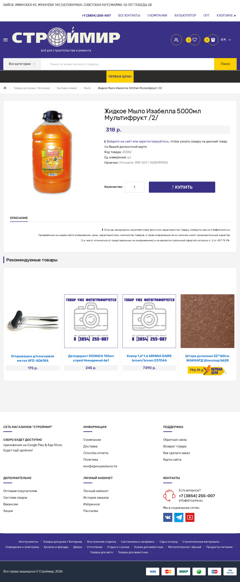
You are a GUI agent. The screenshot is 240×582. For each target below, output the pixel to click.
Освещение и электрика (22, 547)
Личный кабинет (96, 491)
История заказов (96, 498)
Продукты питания (219, 547)
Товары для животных (133, 552)
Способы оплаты (95, 453)
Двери (77, 547)
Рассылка (90, 511)
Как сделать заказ (176, 453)
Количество (113, 187)
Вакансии (10, 504)
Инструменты (28, 541)
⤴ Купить (182, 187)
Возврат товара (174, 446)
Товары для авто (101, 552)
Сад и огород (168, 541)
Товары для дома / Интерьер (62, 541)
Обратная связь (175, 440)
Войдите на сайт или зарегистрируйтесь (138, 141)
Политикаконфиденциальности (100, 463)
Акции (8, 511)
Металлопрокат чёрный (184, 547)
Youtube (189, 517)
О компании (92, 440)
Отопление (94, 547)
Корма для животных (148, 547)
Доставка (90, 446)
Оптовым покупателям (20, 491)
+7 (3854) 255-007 (197, 495)
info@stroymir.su (220, 229)
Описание (19, 218)
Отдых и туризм (118, 547)
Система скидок (15, 498)
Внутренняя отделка (101, 541)
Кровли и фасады (56, 547)
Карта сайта (172, 460)
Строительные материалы (200, 541)
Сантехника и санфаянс (138, 541)
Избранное (91, 504)
